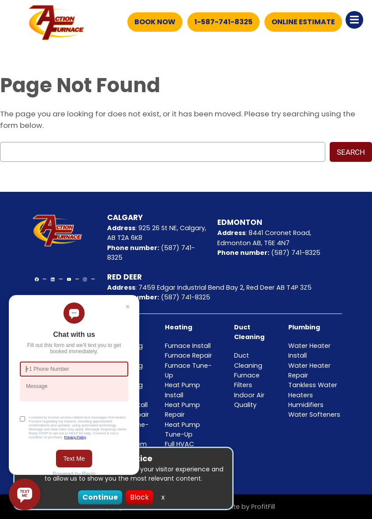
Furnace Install (188, 345)
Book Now (154, 22)
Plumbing (304, 327)
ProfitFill (263, 506)
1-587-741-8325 (223, 22)
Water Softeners (314, 414)
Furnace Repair (188, 355)
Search (351, 152)
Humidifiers (306, 404)
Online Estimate (303, 22)
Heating (178, 327)
